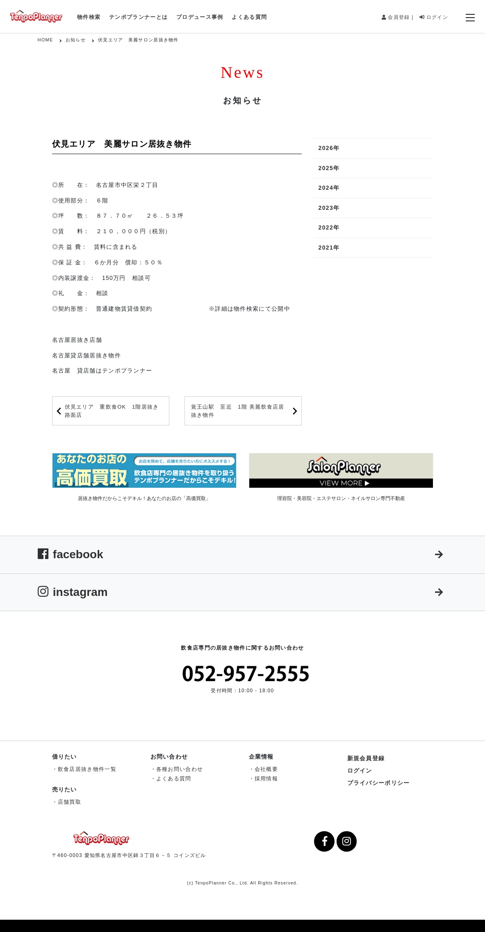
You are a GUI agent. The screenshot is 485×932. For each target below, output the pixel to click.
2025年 (328, 168)
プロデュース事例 (199, 17)
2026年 (328, 148)
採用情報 (266, 778)
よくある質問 (249, 17)
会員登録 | (398, 17)
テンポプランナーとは (138, 17)
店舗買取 (69, 802)
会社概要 (266, 769)
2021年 (328, 247)
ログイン (433, 17)
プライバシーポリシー (378, 783)
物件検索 (88, 17)
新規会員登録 (366, 758)
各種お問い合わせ (179, 769)
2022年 (328, 227)
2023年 (328, 208)
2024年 (328, 187)
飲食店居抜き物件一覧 (87, 769)
